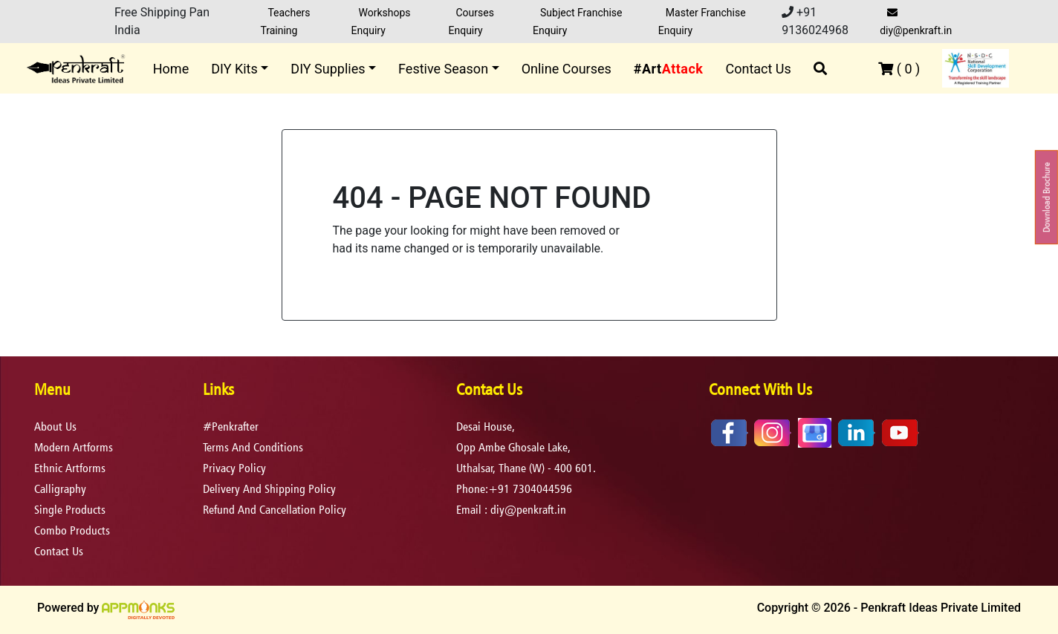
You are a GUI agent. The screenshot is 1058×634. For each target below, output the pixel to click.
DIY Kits (234, 68)
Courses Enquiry (470, 21)
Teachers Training (285, 21)
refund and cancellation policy (274, 510)
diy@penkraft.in (916, 21)
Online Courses (566, 68)
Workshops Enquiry (381, 21)
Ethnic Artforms (70, 468)
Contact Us (758, 68)
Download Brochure (1046, 197)
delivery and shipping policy (269, 489)
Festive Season (443, 68)
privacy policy (234, 468)
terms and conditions (253, 447)
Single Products (70, 510)
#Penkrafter (231, 426)
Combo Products (72, 530)
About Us (55, 426)
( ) (899, 68)
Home (171, 68)
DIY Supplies (328, 68)
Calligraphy (60, 489)
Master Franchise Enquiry (702, 21)
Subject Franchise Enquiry (578, 21)
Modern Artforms (73, 447)
